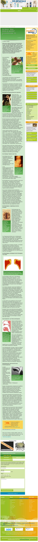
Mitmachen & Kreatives (32, 501)
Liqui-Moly (29, 79)
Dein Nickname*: (3, 466)
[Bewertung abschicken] (7, 490)
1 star (2, 475)
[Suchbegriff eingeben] (11, 8)
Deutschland (21, 501)
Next (23, 446)
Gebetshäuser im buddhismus (30, 118)
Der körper (28, 112)
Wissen (8, 26)
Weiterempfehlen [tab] (7, 459)
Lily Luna (28, 81)
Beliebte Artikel (2, 503)
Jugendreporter (31, 506)
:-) (27, 92)
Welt (20, 502)
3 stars (5, 475)
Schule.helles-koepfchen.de (24, 539)
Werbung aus (31, 68)
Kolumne (11, 503)
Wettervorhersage (21, 503)
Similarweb (16, 525)
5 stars (9, 475)
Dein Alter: (2, 470)
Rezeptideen (30, 507)
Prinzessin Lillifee (30, 77)
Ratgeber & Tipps (12, 507)
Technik (11, 511)
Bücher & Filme (31, 502)
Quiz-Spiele (30, 503)
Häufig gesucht (2, 502)
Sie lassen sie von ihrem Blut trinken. (31, 136)
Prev (2, 446)
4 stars (7, 475)
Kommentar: (3, 477)
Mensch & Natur (13, 26)
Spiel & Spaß (31, 497)
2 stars (3, 475)
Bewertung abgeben (7, 436)
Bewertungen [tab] (6, 457)
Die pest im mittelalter (30, 116)
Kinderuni (11, 512)
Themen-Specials (3, 501)
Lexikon (11, 501)
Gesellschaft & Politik (12, 506)
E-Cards (30, 511)
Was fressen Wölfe (30, 106)
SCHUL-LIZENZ (33, 62)
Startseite (2, 497)
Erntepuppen (29, 111)
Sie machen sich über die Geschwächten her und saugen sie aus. (31, 139)
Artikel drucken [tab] (19, 457)
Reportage (21, 497)
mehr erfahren (31, 65)
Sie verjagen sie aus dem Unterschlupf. (31, 133)
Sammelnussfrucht (30, 107)
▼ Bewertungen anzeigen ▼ (13, 493)
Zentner (28, 108)
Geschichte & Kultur (12, 502)
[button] (30, 8)
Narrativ (28, 115)
